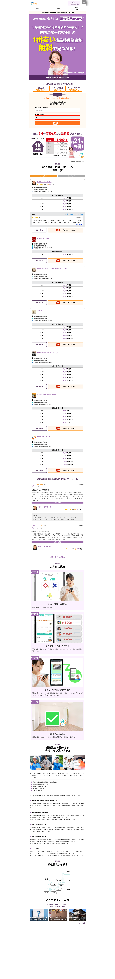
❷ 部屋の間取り (39, 114)
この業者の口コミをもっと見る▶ (74, 214)
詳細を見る (39, 230)
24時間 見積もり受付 (74, 4)
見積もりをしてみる (65, 230)
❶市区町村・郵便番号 (41, 107)
